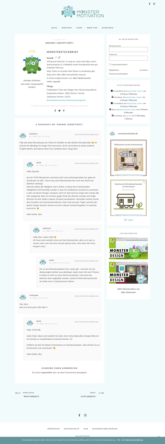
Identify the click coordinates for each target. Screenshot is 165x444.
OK (118, 440)
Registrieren (114, 70)
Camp (79, 28)
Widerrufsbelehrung (105, 429)
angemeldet (46, 372)
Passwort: (113, 54)
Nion (38, 162)
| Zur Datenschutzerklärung (132, 440)
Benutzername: (113, 46)
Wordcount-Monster (78, 106)
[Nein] (161, 440)
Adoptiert (45, 106)
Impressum (53, 429)
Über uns (92, 28)
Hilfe (128, 116)
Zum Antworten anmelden (86, 134)
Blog (54, 28)
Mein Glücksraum (128, 292)
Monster (67, 28)
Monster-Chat (134, 91)
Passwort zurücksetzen (118, 74)
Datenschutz (71, 429)
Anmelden (108, 28)
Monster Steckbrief (59, 106)
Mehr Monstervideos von (128, 289)
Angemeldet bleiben (119, 64)
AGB (86, 429)
